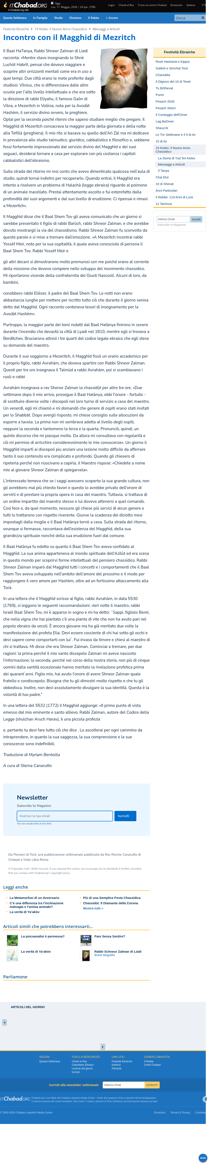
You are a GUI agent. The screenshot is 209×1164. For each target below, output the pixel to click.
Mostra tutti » (93, 908)
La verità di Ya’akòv (24, 912)
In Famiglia (40, 18)
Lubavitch (75, 1098)
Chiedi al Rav (126, 5)
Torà (109, 1101)
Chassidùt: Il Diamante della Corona (110, 903)
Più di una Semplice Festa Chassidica (112, 898)
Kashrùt (116, 1064)
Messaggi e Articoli (106, 29)
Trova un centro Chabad (152, 5)
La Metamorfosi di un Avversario (34, 898)
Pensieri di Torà (25, 854)
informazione (133, 1101)
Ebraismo (75, 18)
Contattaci (201, 1112)
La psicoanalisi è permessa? (43, 936)
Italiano (190, 5)
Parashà (116, 1068)
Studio (58, 18)
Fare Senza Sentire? (110, 936)
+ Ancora (112, 18)
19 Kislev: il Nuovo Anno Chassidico (61, 29)
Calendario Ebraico (83, 1064)
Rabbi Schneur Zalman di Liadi (118, 951)
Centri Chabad (152, 1064)
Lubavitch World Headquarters (140, 1098)
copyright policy (60, 873)
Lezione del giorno (82, 1068)
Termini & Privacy (180, 1112)
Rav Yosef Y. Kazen (84, 1101)
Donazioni (176, 5)
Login (111, 5)
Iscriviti (76, 1072)
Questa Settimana (14, 18)
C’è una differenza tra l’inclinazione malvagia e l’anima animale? (36, 905)
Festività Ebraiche (16, 29)
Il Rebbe (93, 18)
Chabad (65, 1098)
